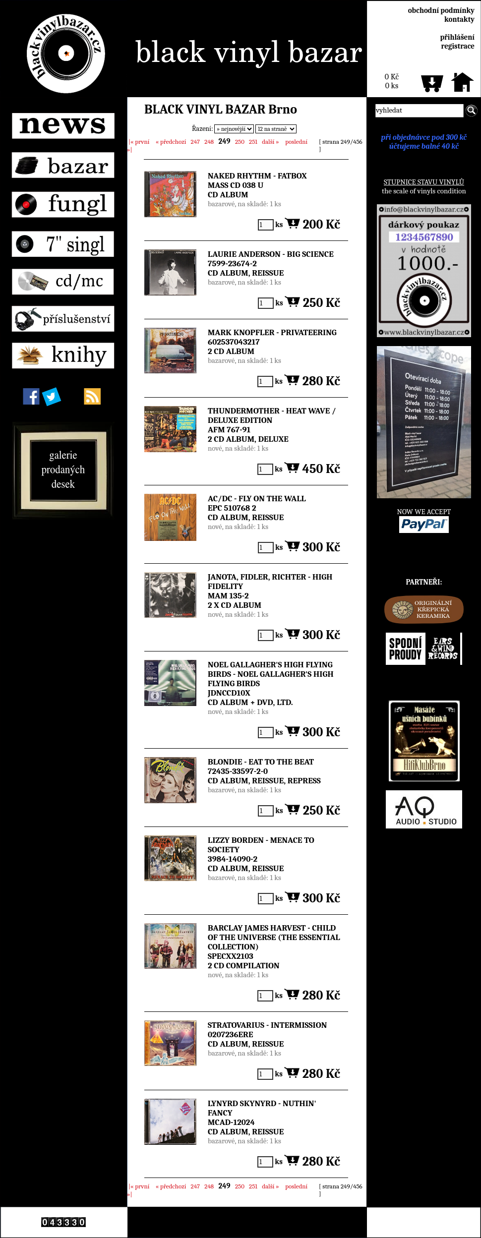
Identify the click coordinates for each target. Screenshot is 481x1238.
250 (240, 141)
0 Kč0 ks (392, 81)
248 (209, 141)
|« (138, 141)
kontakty (459, 19)
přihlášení (457, 37)
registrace (458, 46)
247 (195, 141)
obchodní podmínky (441, 10)
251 (253, 141)
